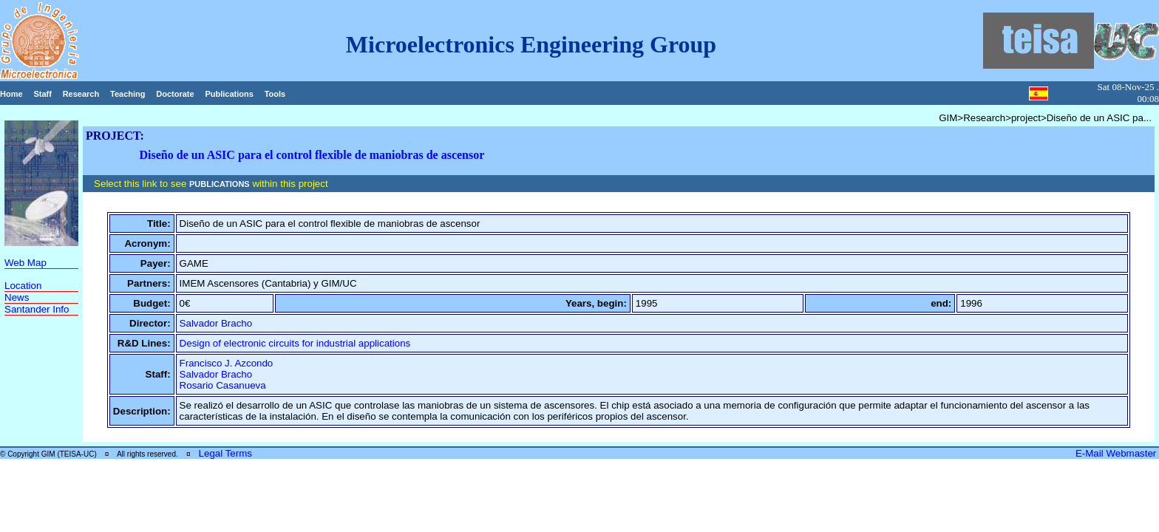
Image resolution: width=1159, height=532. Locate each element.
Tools (275, 93)
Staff (42, 93)
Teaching (127, 93)
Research (81, 93)
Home (11, 93)
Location (22, 285)
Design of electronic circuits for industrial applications (295, 343)
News (16, 297)
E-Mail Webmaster (1117, 453)
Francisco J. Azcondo (226, 363)
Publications (229, 93)
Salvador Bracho (216, 323)
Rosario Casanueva (223, 385)
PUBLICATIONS (219, 184)
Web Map (25, 262)
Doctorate (175, 93)
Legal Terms (225, 453)
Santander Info (36, 309)
